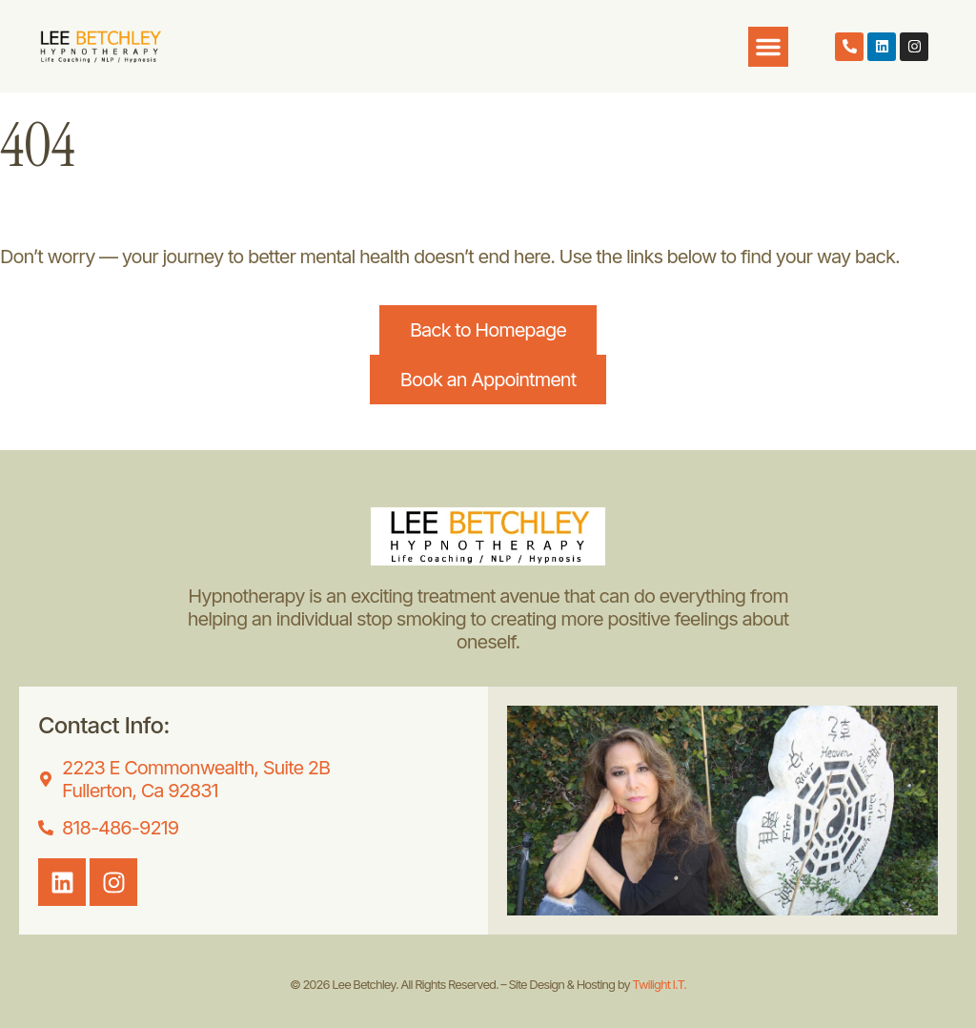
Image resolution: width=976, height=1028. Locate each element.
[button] (768, 47)
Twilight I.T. (659, 984)
